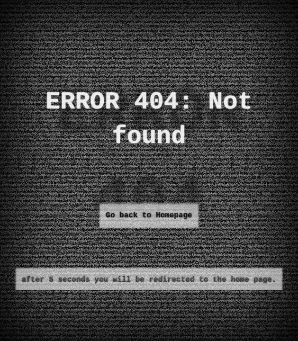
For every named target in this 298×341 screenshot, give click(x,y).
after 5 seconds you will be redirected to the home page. (149, 280)
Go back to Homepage (149, 215)
